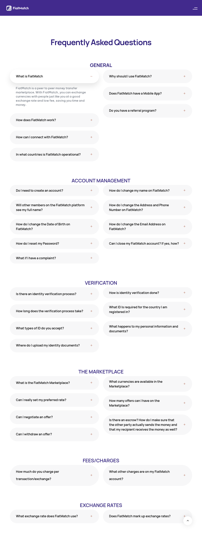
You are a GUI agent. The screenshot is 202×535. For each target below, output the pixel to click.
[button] (195, 8)
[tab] (54, 76)
